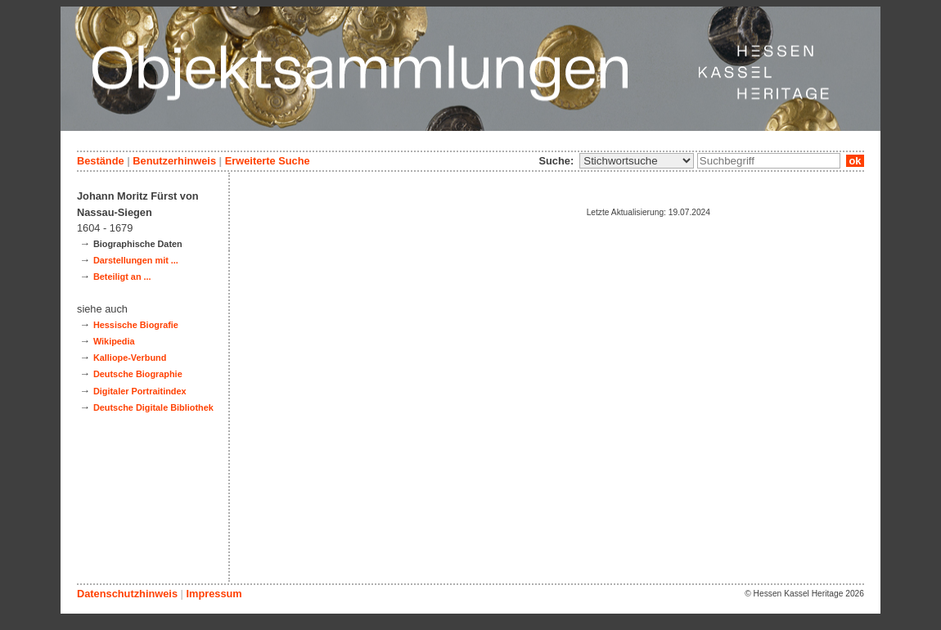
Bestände (100, 161)
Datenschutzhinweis (127, 593)
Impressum (213, 593)
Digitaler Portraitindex (140, 391)
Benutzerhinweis (174, 161)
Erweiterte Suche (267, 161)
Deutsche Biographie (137, 374)
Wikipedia (114, 341)
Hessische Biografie (135, 325)
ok (855, 161)
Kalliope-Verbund (129, 357)
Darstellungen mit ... (135, 260)
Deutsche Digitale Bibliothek (153, 407)
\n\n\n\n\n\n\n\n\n (636, 161)
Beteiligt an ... (122, 276)
